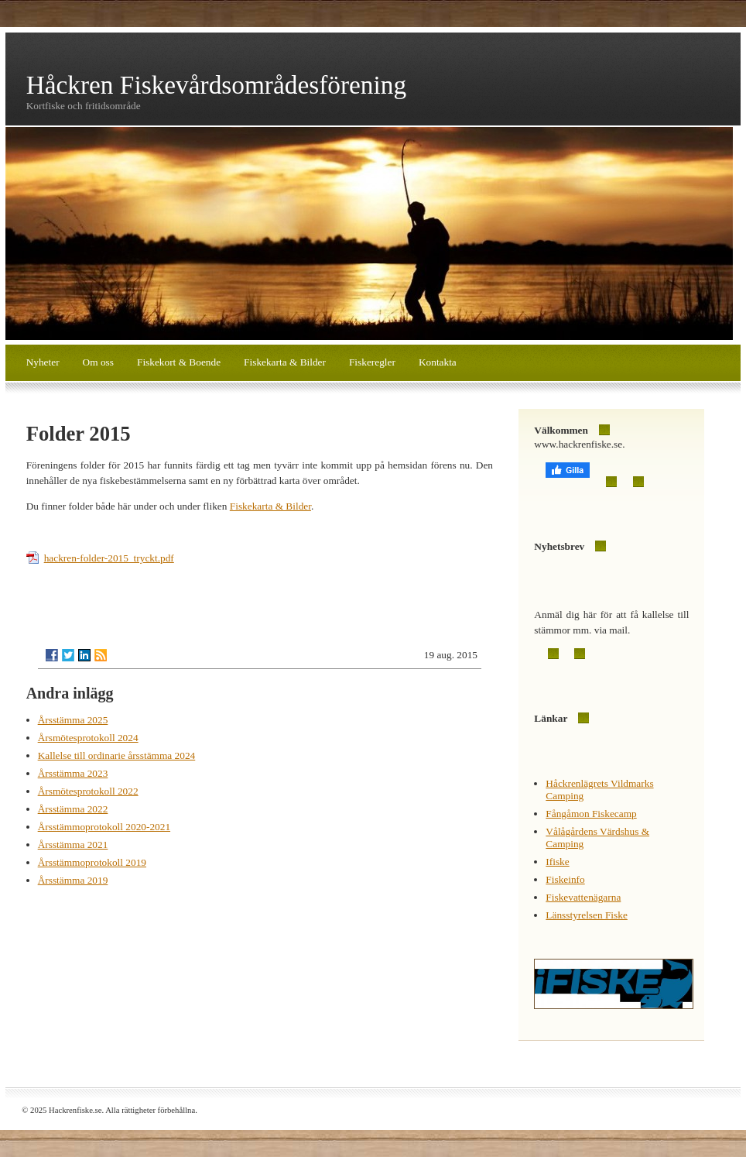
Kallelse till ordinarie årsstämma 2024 (117, 755)
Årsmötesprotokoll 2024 (88, 737)
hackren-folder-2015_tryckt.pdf (109, 558)
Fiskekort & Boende (179, 362)
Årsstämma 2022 (73, 809)
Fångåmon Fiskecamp (591, 813)
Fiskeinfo (565, 879)
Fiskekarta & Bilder (285, 362)
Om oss (98, 362)
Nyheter (43, 362)
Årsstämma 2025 (73, 720)
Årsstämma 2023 (73, 773)
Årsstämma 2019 (73, 880)
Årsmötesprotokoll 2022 (88, 791)
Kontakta (438, 362)
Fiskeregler (372, 362)
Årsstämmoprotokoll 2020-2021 (104, 827)
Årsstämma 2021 (73, 844)
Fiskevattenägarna (583, 897)
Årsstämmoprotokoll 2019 (92, 862)
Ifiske (557, 861)
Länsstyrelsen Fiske (587, 915)
